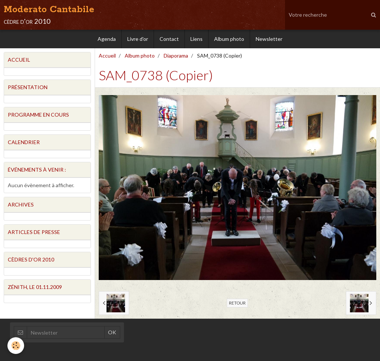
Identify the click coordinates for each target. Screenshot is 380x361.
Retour (237, 303)
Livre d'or (137, 39)
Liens (196, 39)
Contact (169, 39)
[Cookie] (15, 345)
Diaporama (176, 55)
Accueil (107, 55)
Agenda (107, 39)
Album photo (229, 39)
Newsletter (269, 39)
